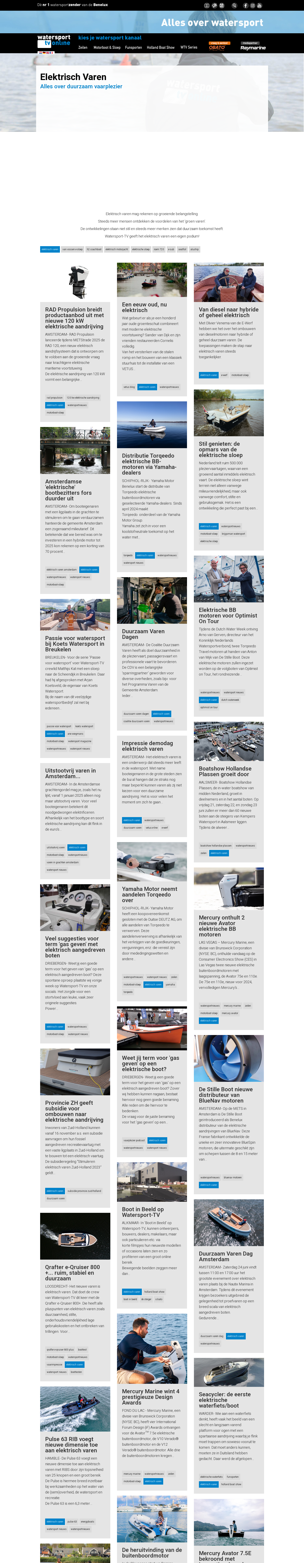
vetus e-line (152, 816)
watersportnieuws (77, 405)
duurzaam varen (133, 816)
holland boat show (154, 1275)
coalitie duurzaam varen (137, 715)
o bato (159, 1282)
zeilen (204, 847)
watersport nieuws (133, 563)
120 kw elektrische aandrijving (83, 398)
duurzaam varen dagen (136, 708)
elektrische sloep (141, 249)
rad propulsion (55, 398)
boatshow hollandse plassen (216, 840)
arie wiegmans (75, 734)
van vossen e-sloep (73, 249)
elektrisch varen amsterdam (62, 570)
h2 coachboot (94, 249)
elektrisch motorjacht (117, 249)
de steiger (146, 1282)
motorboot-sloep (55, 412)
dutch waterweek (230, 700)
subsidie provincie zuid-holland (84, 1183)
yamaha (170, 973)
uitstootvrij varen (56, 847)
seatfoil (182, 249)
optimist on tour (209, 707)
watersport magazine (79, 741)
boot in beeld (130, 1282)
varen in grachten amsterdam (63, 862)
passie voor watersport (59, 726)
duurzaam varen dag (212, 1325)
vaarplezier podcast (134, 1123)
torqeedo (128, 555)
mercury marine (232, 1000)
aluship (194, 249)
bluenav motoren (233, 1166)
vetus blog (129, 387)
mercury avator (230, 1007)
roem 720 (159, 249)
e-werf (224, 375)
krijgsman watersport (233, 534)
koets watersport (84, 726)
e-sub (171, 249)
